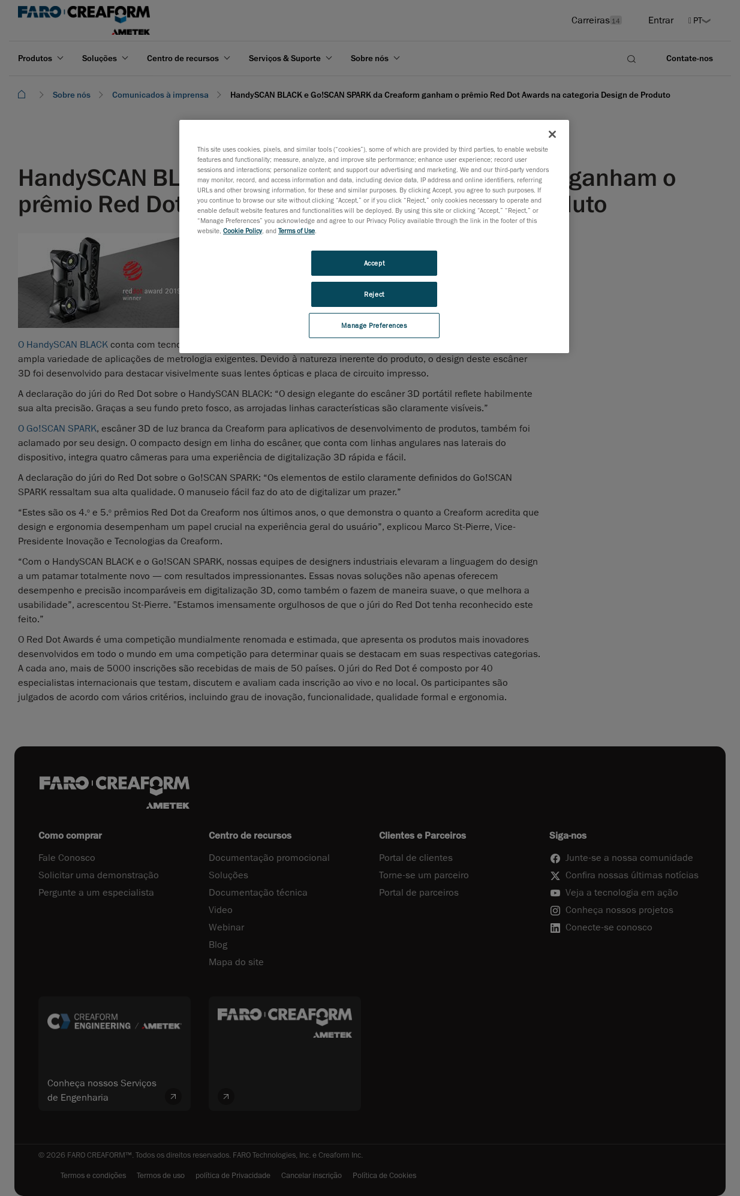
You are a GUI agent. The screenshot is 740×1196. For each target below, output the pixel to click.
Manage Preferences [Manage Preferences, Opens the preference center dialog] (374, 325)
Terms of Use (296, 230)
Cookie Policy (242, 230)
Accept (374, 263)
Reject (374, 294)
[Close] (552, 134)
